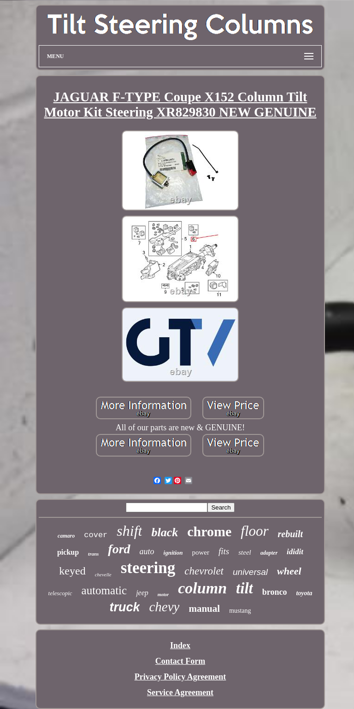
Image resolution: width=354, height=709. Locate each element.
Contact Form (180, 661)
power (201, 552)
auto (147, 551)
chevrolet (204, 571)
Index (180, 645)
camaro (66, 536)
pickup (68, 552)
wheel (289, 571)
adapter (268, 553)
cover (95, 535)
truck (124, 607)
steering (148, 568)
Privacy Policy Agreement (180, 676)
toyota (304, 593)
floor (254, 531)
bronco (274, 592)
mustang (240, 610)
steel (244, 552)
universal (250, 572)
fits (223, 551)
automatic (104, 590)
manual (204, 608)
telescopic (60, 593)
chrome (209, 531)
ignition (173, 552)
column (202, 588)
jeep (142, 593)
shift (129, 530)
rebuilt (290, 534)
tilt (244, 588)
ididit (295, 551)
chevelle (103, 574)
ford (119, 549)
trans (93, 554)
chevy (164, 606)
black (164, 532)
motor (163, 594)
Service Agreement (180, 692)
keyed (72, 571)
